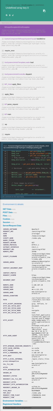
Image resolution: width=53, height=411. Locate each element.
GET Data (7, 209)
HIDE (8, 19)
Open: (26, 147)
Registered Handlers (12, 404)
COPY (44, 11)
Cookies (6, 219)
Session (6, 222)
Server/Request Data (12, 226)
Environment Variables (13, 401)
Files (5, 216)
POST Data (8, 212)
